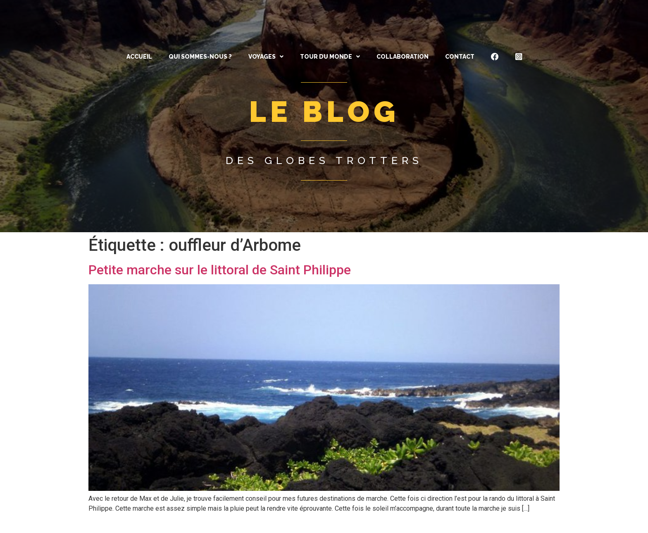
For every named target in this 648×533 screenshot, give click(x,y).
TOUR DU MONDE (330, 56)
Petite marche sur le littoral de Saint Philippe (219, 270)
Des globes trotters (324, 160)
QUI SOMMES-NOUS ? (200, 56)
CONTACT (459, 56)
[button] (266, 56)
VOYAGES (266, 56)
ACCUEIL (139, 56)
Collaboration (402, 56)
